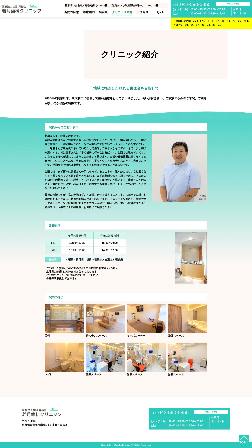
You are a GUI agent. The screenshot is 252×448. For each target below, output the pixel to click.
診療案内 (89, 12)
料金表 (103, 12)
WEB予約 (232, 4)
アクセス (142, 12)
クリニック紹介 (122, 12)
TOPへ (243, 442)
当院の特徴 (71, 12)
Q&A (160, 12)
